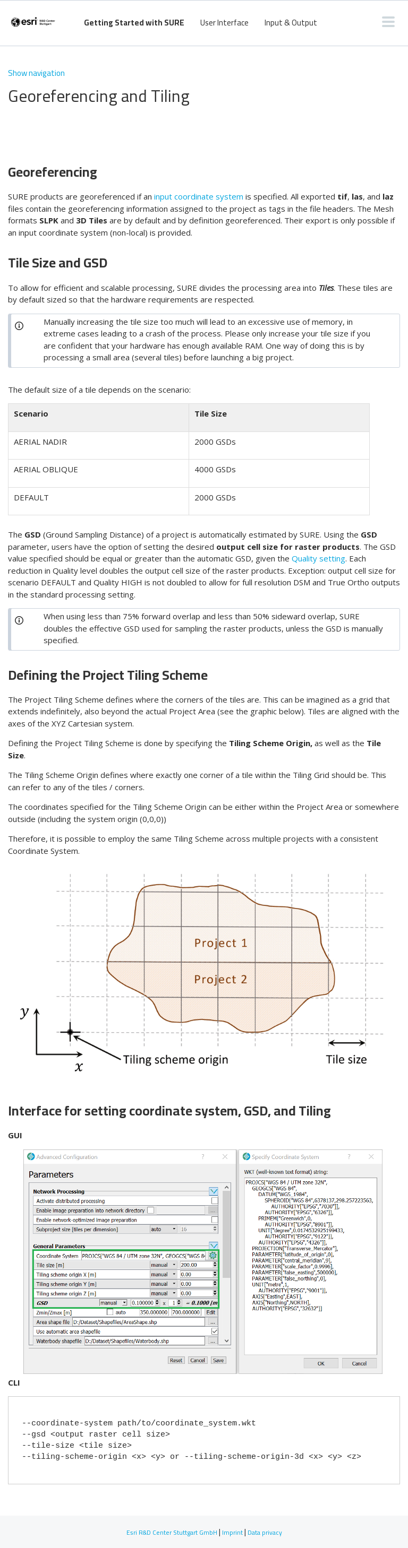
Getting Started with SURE (134, 22)
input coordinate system (198, 196)
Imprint (232, 1532)
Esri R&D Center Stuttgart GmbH (171, 1532)
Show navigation (36, 73)
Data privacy (265, 1532)
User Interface (224, 22)
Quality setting (318, 558)
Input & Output (291, 22)
